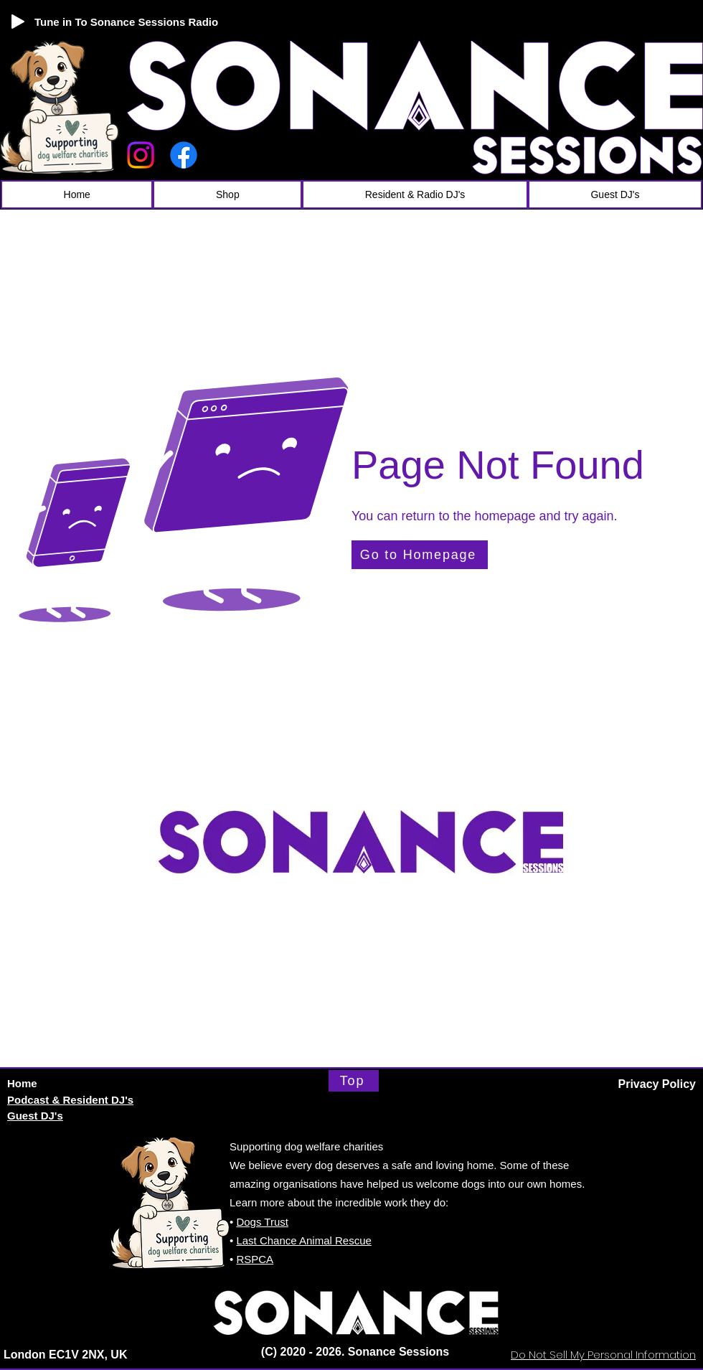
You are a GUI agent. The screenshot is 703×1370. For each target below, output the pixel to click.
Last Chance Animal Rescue (303, 1240)
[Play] (17, 21)
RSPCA (254, 1259)
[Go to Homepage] (420, 554)
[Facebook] (184, 155)
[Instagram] (141, 155)
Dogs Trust (262, 1222)
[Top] (354, 1081)
